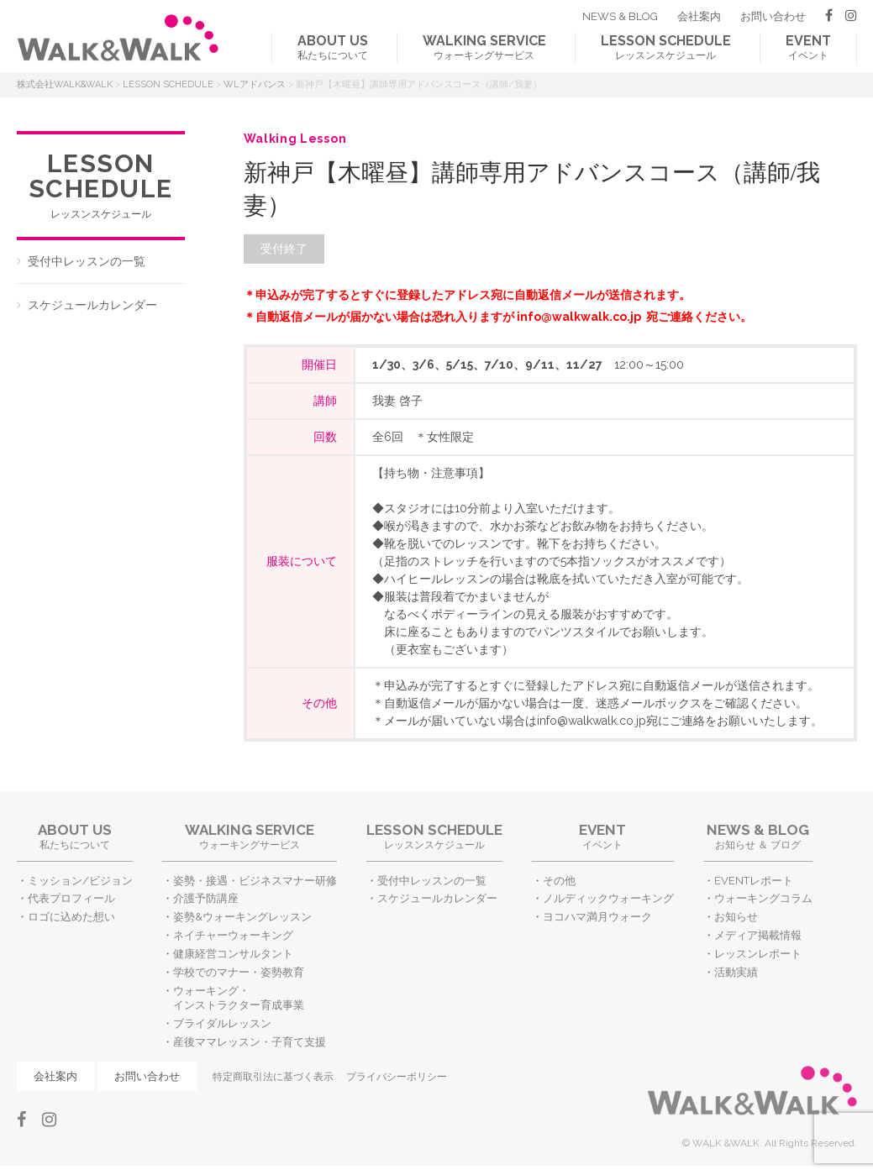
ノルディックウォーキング (608, 898)
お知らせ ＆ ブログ (758, 836)
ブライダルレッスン (222, 1023)
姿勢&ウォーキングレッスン (242, 916)
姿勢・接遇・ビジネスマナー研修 (255, 880)
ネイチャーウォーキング (233, 935)
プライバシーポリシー (396, 1077)
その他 (559, 880)
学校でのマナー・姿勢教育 (238, 972)
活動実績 (736, 972)
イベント (808, 47)
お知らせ (736, 916)
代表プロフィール (71, 898)
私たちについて (332, 47)
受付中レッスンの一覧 (86, 261)
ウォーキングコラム (763, 898)
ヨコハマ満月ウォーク (597, 916)
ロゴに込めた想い (71, 916)
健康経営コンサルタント (233, 953)
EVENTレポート (753, 880)
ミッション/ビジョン (80, 880)
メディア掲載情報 (758, 935)
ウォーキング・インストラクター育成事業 (238, 997)
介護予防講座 (206, 898)
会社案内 (699, 16)
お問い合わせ (773, 16)
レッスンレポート (758, 953)
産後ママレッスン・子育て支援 (249, 1042)
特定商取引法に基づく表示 (273, 1077)
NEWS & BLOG (620, 16)
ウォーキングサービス (484, 47)
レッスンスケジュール (666, 47)
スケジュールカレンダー (92, 305)
